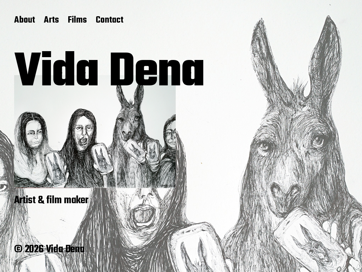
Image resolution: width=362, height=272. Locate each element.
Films (77, 20)
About (24, 20)
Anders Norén (142, 250)
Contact (109, 20)
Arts (51, 20)
